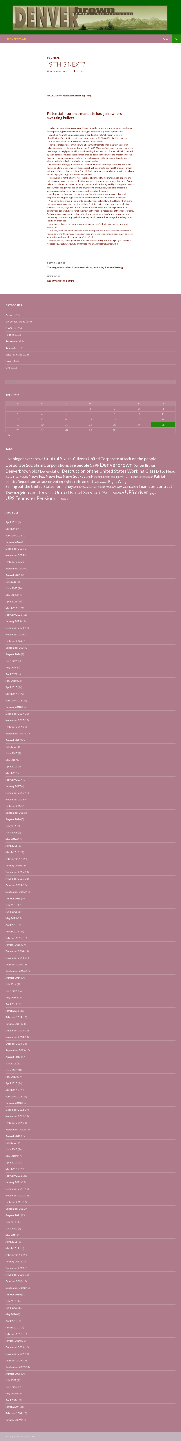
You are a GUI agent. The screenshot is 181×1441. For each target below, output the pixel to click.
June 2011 (11, 1228)
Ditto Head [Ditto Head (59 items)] (165, 471)
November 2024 (15, 634)
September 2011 (15, 1208)
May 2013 (11, 1076)
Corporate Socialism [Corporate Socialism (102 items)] (24, 465)
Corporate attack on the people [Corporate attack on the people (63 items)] (128, 458)
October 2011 (14, 1202)
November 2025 (15, 555)
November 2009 (15, 1353)
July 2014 (11, 984)
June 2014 (11, 990)
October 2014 (14, 964)
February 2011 (14, 1254)
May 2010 (11, 1314)
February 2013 (14, 1096)
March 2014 (12, 1010)
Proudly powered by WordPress (21, 1436)
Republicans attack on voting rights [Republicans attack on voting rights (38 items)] (45, 481)
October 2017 (14, 726)
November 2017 (15, 720)
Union (9, 361)
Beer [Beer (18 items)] (9, 459)
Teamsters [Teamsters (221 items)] (36, 492)
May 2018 (11, 680)
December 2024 (15, 627)
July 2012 (11, 1142)
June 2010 (11, 1307)
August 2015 (13, 898)
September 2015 (15, 891)
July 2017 (11, 746)
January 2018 (13, 707)
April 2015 (11, 924)
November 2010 (15, 1274)
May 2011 (11, 1235)
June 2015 (11, 911)
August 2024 (13, 654)
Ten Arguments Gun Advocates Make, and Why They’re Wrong (90, 265)
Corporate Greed (15, 321)
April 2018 (11, 687)
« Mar (9, 435)
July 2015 (11, 905)
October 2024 (14, 641)
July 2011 (11, 1221)
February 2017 (14, 779)
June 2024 (11, 660)
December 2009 (15, 1347)
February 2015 (14, 938)
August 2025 (13, 575)
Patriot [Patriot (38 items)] (159, 476)
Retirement (12, 341)
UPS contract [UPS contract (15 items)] (115, 493)
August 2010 (13, 1294)
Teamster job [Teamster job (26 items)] (15, 493)
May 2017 (11, 759)
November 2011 (15, 1195)
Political (53, 57)
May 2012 (11, 1155)
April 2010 (11, 1320)
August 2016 (13, 819)
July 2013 (11, 1063)
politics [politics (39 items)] (11, 481)
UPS (8, 367)
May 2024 (11, 667)
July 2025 (11, 581)
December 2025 (15, 548)
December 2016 (15, 792)
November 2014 (15, 957)
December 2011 (15, 1188)
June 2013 (11, 1070)
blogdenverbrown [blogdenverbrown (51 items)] (28, 458)
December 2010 (15, 1268)
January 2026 (13, 542)
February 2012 (14, 1175)
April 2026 (11, 522)
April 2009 (11, 1400)
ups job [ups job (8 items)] (153, 493)
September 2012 (15, 1129)
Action (9, 314)
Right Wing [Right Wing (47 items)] (117, 481)
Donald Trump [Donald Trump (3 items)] (12, 477)
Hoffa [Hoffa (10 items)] (119, 476)
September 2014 (15, 971)
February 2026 (14, 535)
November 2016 (15, 799)
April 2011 (11, 1241)
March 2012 (12, 1169)
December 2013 (15, 1030)
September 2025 (15, 568)
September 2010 (15, 1287)
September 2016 (15, 812)
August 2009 (13, 1373)
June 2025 (11, 588)
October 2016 (14, 806)
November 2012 (15, 1116)
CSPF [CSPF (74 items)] (94, 465)
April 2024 (11, 674)
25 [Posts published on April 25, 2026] (163, 424)
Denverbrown (16, 39)
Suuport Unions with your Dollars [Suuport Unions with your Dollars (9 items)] (118, 486)
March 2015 (12, 931)
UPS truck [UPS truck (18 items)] (61, 499)
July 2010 (11, 1301)
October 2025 (14, 561)
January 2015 (13, 944)
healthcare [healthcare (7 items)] (109, 476)
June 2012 (11, 1149)
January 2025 (13, 621)
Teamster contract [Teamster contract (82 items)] (155, 486)
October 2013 (14, 1043)
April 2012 (11, 1162)
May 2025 (11, 594)
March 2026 (12, 528)
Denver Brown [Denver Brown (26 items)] (144, 465)
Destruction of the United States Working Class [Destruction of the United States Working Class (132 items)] (108, 471)
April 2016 (11, 845)
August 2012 (13, 1136)
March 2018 (12, 693)
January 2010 (13, 1340)
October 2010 (14, 1281)
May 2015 (11, 918)
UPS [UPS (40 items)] (102, 492)
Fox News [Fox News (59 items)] (47, 476)
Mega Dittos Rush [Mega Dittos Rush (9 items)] (142, 476)
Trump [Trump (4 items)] (50, 493)
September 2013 (15, 1050)
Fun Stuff (11, 328)
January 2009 (13, 1419)
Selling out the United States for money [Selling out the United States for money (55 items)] (39, 486)
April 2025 (11, 601)
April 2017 (11, 766)
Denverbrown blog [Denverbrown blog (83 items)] (22, 471)
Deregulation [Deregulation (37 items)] (50, 471)
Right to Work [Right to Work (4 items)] (101, 482)
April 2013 (11, 1083)
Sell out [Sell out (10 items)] (78, 486)
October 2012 (14, 1122)
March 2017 (12, 773)
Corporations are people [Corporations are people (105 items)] (66, 465)
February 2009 (14, 1413)
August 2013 (13, 1056)
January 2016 (13, 865)
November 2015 (15, 878)
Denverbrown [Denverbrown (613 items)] (116, 464)
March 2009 (12, 1406)
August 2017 (13, 740)
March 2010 (12, 1327)
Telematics (12, 347)
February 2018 (14, 700)
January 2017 (13, 786)
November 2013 (15, 1037)
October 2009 (14, 1360)
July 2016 (11, 825)
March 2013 (12, 1089)
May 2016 (11, 839)
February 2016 (14, 858)
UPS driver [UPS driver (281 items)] (136, 492)
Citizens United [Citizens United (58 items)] (86, 458)
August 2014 (13, 977)
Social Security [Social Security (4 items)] (90, 487)
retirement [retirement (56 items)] (83, 481)
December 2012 (15, 1109)
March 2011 (12, 1248)
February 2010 (14, 1334)
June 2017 (11, 753)
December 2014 (15, 951)
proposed (79, 134)
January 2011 (13, 1261)
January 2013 (13, 1103)
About (166, 39)
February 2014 (14, 1017)
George (80, 71)
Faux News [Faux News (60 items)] (28, 476)
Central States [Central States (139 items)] (58, 458)
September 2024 (15, 647)
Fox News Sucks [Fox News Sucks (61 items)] (69, 476)
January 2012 (13, 1182)
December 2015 (15, 872)
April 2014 (11, 1004)
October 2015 (14, 885)
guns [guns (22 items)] (87, 476)
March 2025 (12, 608)
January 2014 (13, 1023)
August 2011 (13, 1215)
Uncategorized (14, 354)
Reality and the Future (90, 278)
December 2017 (15, 713)
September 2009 (15, 1367)
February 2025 (14, 614)
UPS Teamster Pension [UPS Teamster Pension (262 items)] (30, 498)
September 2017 (15, 733)
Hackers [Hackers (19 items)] (97, 476)
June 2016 (11, 832)
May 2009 (11, 1393)
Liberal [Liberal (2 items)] (127, 477)
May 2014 (11, 997)
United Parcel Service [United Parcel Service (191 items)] (76, 492)
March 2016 (12, 852)
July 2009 (11, 1380)
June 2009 (11, 1386)
